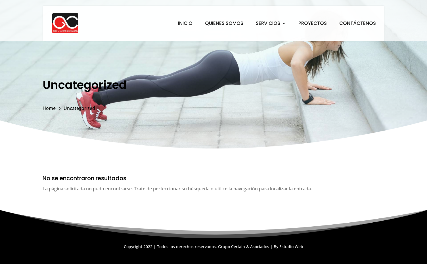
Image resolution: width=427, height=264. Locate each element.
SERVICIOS (268, 24)
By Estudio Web (288, 246)
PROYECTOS (312, 24)
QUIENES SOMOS (224, 24)
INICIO (185, 24)
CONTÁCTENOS (357, 24)
